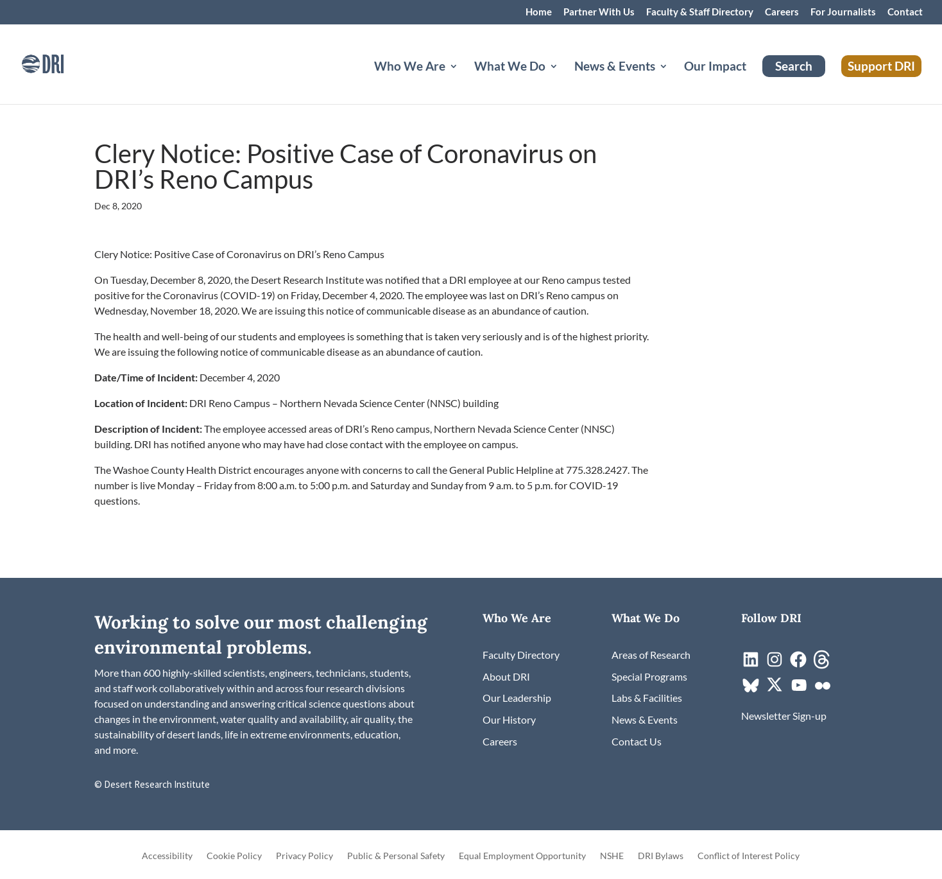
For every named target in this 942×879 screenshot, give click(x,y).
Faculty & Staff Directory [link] (699, 12)
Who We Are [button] (409, 67)
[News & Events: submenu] (674, 81)
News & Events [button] (614, 67)
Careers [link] (782, 12)
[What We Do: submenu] (564, 81)
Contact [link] (905, 12)
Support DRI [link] (881, 65)
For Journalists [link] (843, 12)
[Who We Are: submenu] (464, 81)
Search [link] (793, 65)
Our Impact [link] (715, 67)
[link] (61, 63)
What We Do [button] (509, 67)
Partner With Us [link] (599, 12)
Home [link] (539, 12)
